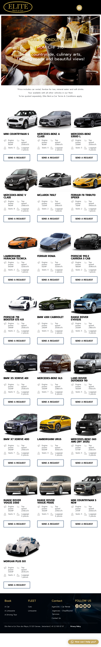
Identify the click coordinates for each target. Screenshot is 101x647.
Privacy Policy (75, 626)
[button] (79, 8)
